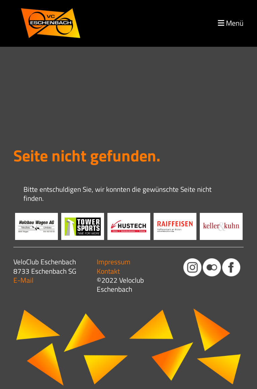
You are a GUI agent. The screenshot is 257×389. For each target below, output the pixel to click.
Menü (231, 23)
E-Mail (23, 280)
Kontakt (108, 271)
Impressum (114, 261)
